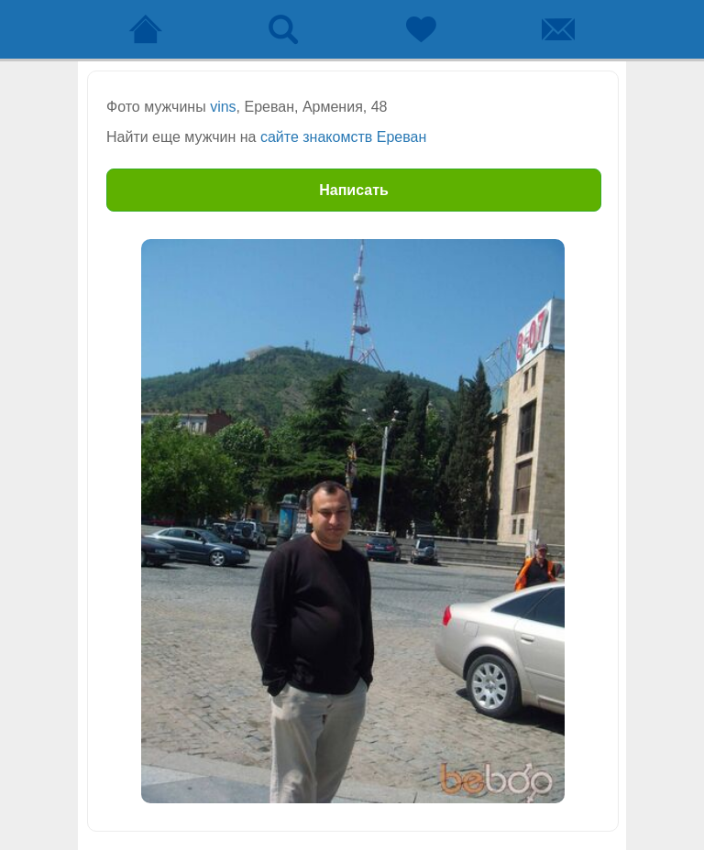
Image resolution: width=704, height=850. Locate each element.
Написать (354, 190)
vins (223, 106)
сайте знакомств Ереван (343, 137)
